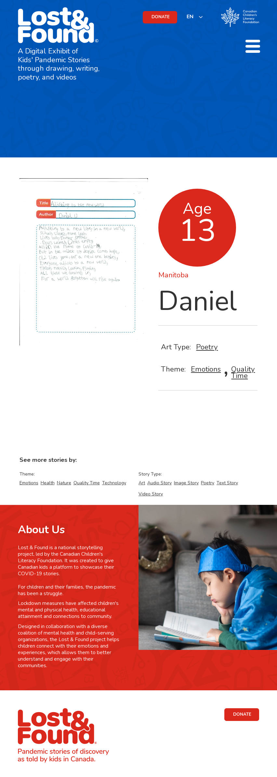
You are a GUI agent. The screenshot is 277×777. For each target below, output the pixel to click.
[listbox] (194, 17)
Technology (114, 483)
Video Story (150, 494)
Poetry (207, 347)
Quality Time (243, 372)
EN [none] (190, 16)
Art (141, 483)
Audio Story (159, 483)
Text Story (227, 483)
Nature (64, 483)
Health (48, 483)
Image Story (186, 483)
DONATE (161, 17)
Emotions (206, 369)
